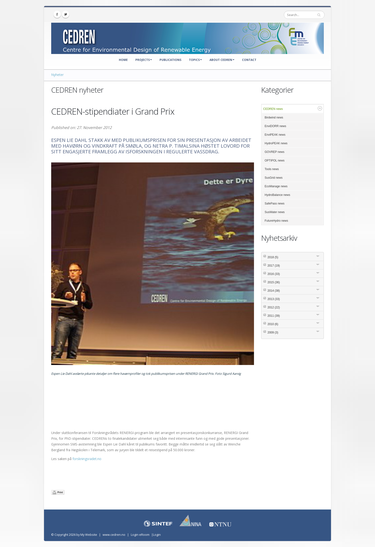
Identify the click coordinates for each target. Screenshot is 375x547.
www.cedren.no (114, 535)
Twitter (65, 14)
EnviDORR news (275, 126)
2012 (274, 307)
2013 (274, 299)
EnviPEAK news (275, 134)
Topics (195, 60)
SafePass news (275, 203)
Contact (249, 60)
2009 (273, 332)
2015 (274, 282)
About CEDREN (222, 60)
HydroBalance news (277, 195)
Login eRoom (140, 535)
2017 (274, 265)
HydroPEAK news (276, 143)
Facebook (57, 14)
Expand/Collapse (320, 108)
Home (123, 60)
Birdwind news (274, 117)
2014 (274, 290)
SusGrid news (274, 177)
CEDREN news (273, 109)
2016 (274, 274)
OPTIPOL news (275, 160)
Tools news (272, 169)
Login (157, 535)
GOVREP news (274, 152)
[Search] (304, 15)
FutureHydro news (276, 220)
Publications (170, 60)
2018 (273, 257)
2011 (274, 315)
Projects (143, 60)
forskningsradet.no (86, 458)
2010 (273, 324)
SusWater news (275, 212)
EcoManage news (276, 186)
